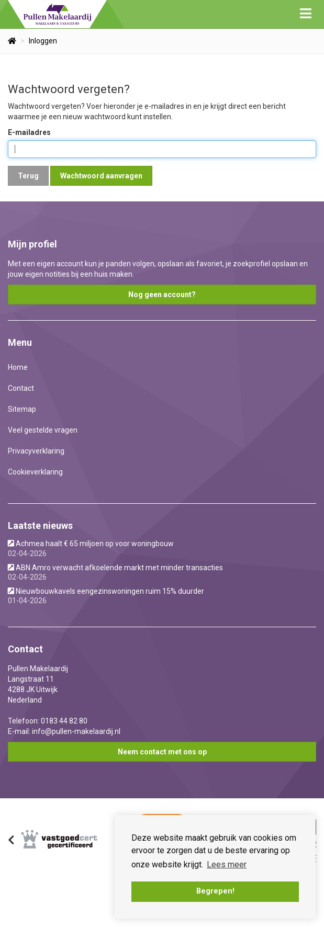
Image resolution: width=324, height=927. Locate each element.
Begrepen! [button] (215, 891)
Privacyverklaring (36, 451)
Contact (21, 388)
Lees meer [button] (227, 864)
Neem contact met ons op (162, 752)
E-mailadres (29, 132)
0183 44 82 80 (64, 721)
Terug (28, 176)
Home (18, 367)
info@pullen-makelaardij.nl (76, 731)
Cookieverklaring (35, 472)
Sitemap (22, 409)
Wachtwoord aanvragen (101, 176)
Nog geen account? (162, 294)
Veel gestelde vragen (42, 430)
